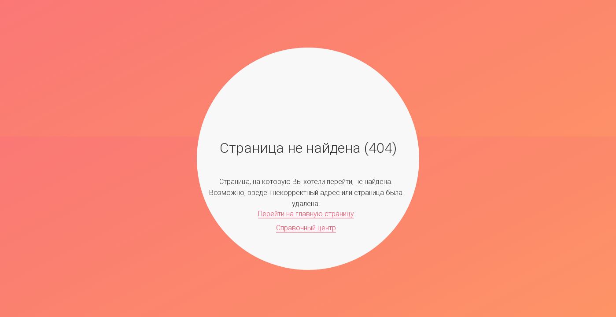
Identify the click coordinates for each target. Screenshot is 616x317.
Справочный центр (306, 228)
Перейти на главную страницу (306, 214)
